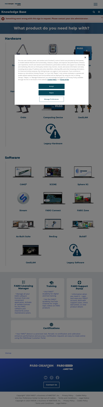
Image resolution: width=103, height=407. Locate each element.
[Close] (85, 57)
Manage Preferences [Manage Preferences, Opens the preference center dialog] (51, 99)
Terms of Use (64, 79)
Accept (51, 86)
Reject (51, 93)
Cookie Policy (52, 79)
